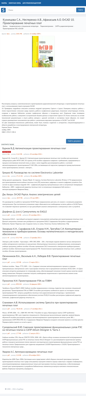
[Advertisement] (43, 84)
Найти (80, 10)
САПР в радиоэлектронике (64, 26)
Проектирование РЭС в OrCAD (13, 29)
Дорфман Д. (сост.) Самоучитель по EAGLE (24, 211)
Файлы (4, 3)
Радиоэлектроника (46, 26)
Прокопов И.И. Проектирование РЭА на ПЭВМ (27, 280)
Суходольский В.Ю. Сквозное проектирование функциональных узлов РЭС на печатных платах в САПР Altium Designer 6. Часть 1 (42, 328)
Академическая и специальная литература (23, 26)
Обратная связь (15, 3)
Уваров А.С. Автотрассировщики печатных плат (27, 351)
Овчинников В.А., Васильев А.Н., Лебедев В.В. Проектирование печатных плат (41, 257)
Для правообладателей (32, 3)
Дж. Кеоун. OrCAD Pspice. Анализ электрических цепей (31, 194)
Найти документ (74, 141)
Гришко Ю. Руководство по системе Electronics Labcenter (32, 172)
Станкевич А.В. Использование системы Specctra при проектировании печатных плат (39, 304)
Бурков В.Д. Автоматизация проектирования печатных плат (34, 148)
